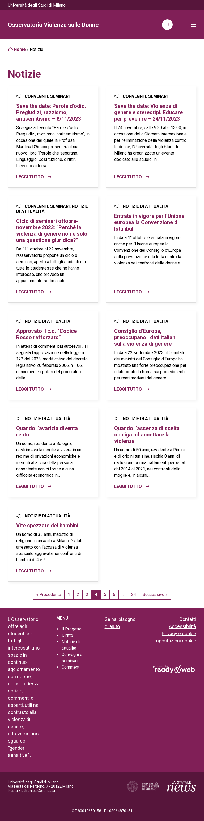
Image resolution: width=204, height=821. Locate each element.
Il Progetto (72, 629)
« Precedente (48, 594)
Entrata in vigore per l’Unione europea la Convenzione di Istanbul (149, 222)
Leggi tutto (30, 176)
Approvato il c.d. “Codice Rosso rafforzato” (46, 334)
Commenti (71, 667)
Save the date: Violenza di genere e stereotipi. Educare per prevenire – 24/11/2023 (148, 112)
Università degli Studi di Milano (37, 5)
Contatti (187, 619)
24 (133, 594)
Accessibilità (182, 626)
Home (17, 49)
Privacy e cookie (179, 633)
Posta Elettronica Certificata (31, 790)
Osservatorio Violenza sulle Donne (53, 24)
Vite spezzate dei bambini (47, 525)
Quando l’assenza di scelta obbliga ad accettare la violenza (147, 434)
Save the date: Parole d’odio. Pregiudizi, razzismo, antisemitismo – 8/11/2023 (51, 112)
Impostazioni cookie (174, 640)
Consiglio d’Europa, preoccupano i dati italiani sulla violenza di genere (145, 337)
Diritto (67, 635)
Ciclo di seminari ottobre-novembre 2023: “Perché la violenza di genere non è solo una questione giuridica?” (51, 230)
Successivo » (155, 594)
